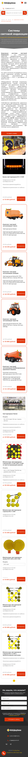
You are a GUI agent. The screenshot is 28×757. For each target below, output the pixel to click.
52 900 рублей (7, 386)
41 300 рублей (7, 530)
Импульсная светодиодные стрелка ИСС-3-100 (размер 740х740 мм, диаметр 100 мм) (12, 378)
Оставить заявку (12, 133)
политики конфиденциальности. (17, 715)
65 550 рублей (7, 625)
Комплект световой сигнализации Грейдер (10, 272)
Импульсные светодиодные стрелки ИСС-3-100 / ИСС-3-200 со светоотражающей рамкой (13, 463)
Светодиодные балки (10, 229)
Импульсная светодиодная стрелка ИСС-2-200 (12, 605)
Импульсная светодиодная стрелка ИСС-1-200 (12, 510)
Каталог (9, 19)
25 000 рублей (7, 197)
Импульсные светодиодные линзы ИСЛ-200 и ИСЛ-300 (12, 558)
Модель (5, 417)
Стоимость (5, 577)
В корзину (21, 199)
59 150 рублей (7, 244)
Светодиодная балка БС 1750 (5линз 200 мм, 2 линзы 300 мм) (13, 277)
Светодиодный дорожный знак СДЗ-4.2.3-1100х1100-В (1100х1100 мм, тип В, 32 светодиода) (14, 233)
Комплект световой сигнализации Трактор (10, 319)
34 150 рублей (7, 434)
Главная (3, 19)
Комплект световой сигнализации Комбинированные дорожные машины (14, 368)
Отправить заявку (14, 719)
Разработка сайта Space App (14, 752)
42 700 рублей (7, 339)
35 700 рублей (7, 483)
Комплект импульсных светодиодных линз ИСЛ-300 (12, 373)
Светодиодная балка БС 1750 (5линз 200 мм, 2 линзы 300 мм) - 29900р (13, 325)
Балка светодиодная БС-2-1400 (13, 177)
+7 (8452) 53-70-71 (9, 8)
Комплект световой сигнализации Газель (10, 225)
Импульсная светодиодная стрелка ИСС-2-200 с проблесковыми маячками (12, 653)
